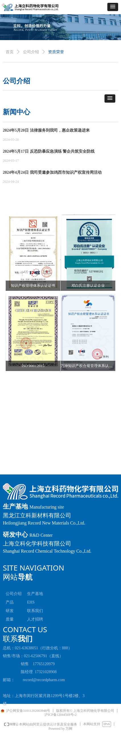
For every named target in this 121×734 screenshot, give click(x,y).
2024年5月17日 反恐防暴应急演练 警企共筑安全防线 (49, 151)
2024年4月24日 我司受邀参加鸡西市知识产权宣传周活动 (52, 172)
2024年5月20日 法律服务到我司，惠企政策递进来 (46, 130)
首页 (10, 52)
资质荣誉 (56, 52)
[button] (112, 7)
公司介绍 (31, 52)
